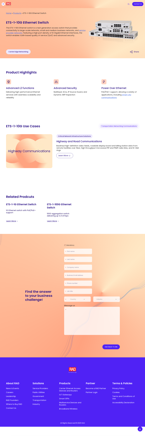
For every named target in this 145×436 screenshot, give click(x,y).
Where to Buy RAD (14, 404)
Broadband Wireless (68, 409)
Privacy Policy (118, 388)
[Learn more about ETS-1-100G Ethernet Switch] (53, 221)
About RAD (12, 383)
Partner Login (91, 392)
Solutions (38, 383)
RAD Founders (12, 400)
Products (17, 13)
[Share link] (134, 51)
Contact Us (11, 408)
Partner (90, 383)
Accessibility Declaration (123, 402)
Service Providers (40, 388)
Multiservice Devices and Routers (70, 403)
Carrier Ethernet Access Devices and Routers (69, 389)
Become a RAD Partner (96, 388)
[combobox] (78, 299)
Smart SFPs (64, 398)
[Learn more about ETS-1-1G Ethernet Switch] (12, 221)
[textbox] (73, 299)
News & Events (12, 388)
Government (38, 396)
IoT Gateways (65, 394)
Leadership (11, 396)
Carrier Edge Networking (18, 52)
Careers (9, 392)
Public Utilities (39, 392)
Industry (36, 404)
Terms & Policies (122, 383)
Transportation (39, 400)
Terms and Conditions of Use (123, 397)
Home (8, 13)
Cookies (116, 392)
